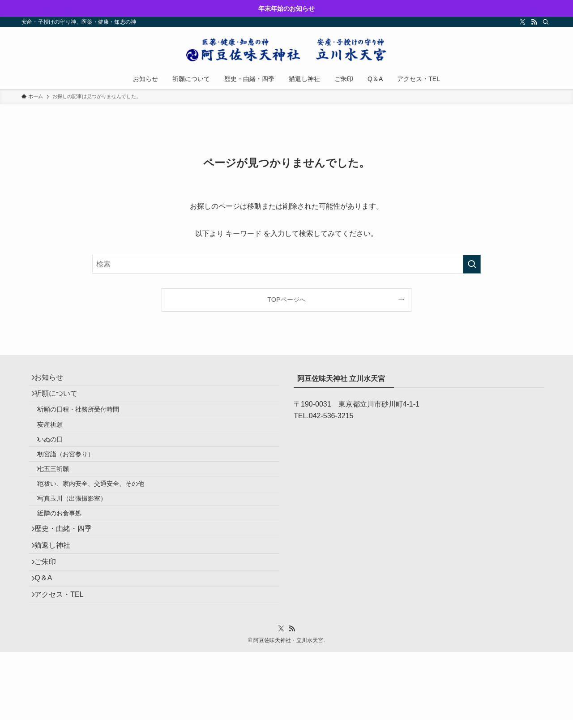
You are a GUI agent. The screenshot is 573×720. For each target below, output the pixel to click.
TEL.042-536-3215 (323, 416)
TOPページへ (286, 299)
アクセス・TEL (63, 660)
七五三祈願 (60, 497)
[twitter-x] (522, 22)
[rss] (534, 22)
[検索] (546, 22)
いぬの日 (57, 459)
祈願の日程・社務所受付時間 (85, 420)
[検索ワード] (286, 264)
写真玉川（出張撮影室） (79, 536)
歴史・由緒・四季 (68, 575)
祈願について (60, 400)
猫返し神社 (57, 596)
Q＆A (48, 639)
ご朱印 (50, 617)
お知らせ (53, 379)
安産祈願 (57, 440)
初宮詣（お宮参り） (73, 478)
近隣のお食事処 (67, 555)
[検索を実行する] (472, 264)
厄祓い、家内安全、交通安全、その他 (98, 516)
